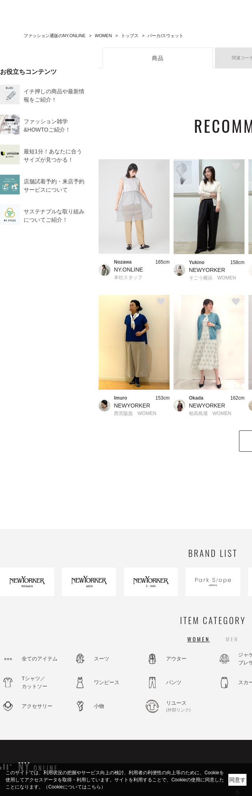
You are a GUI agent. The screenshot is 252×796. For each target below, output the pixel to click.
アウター (176, 659)
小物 (99, 706)
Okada (196, 398)
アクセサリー (37, 706)
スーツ (101, 659)
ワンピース (106, 682)
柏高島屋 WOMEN (210, 413)
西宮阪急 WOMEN (135, 413)
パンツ (173, 682)
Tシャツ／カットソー (34, 682)
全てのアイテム (40, 659)
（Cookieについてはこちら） (74, 787)
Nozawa (123, 262)
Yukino (196, 262)
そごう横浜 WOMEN (212, 278)
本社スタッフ (128, 277)
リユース (187, 706)
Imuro (120, 398)
